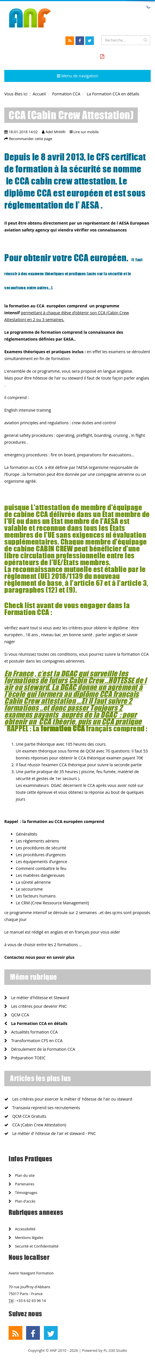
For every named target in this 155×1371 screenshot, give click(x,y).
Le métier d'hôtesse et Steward (36, 997)
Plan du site (21, 1175)
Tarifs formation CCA (126, 56)
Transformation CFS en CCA (33, 1040)
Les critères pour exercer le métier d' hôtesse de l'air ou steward (68, 1099)
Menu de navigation (77, 75)
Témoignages (23, 1192)
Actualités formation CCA (31, 1032)
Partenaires (21, 1184)
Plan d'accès (22, 1201)
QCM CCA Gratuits (25, 1116)
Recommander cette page (30, 138)
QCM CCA (16, 1015)
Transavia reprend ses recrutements (42, 1107)
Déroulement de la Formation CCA (39, 1049)
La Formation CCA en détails (35, 1023)
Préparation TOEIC (25, 1057)
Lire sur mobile (86, 131)
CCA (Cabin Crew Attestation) (35, 1125)
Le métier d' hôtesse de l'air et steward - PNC (50, 1133)
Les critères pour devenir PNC (35, 1006)
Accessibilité (22, 1229)
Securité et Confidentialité (34, 1246)
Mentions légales (26, 1237)
